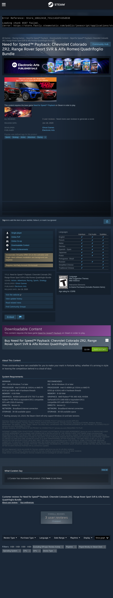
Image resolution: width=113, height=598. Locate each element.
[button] (100, 351)
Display (87, 539)
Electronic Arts (48, 132)
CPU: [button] (25, 553)
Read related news (13, 304)
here (48, 480)
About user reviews (10, 504)
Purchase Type (27, 539)
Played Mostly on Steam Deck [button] (90, 549)
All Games (6, 40)
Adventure (31, 139)
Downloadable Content (59, 40)
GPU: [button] (35, 553)
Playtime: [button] (69, 549)
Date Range (59, 539)
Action (23, 139)
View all (104, 471)
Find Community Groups (16, 308)
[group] (56, 550)
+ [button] (45, 139)
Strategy (16, 139)
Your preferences (27, 504)
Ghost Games (48, 129)
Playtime (74, 539)
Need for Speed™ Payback (37, 40)
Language (43, 539)
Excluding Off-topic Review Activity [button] (46, 549)
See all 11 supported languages (71, 255)
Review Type (9, 539)
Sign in (5, 222)
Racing (40, 139)
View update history (14, 300)
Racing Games (18, 40)
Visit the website (14, 296)
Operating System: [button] (10, 553)
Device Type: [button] (48, 553)
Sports (7, 139)
